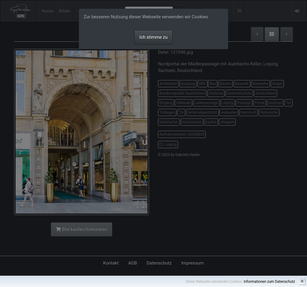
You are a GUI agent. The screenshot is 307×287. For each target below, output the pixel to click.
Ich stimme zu (153, 37)
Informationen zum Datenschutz (269, 282)
